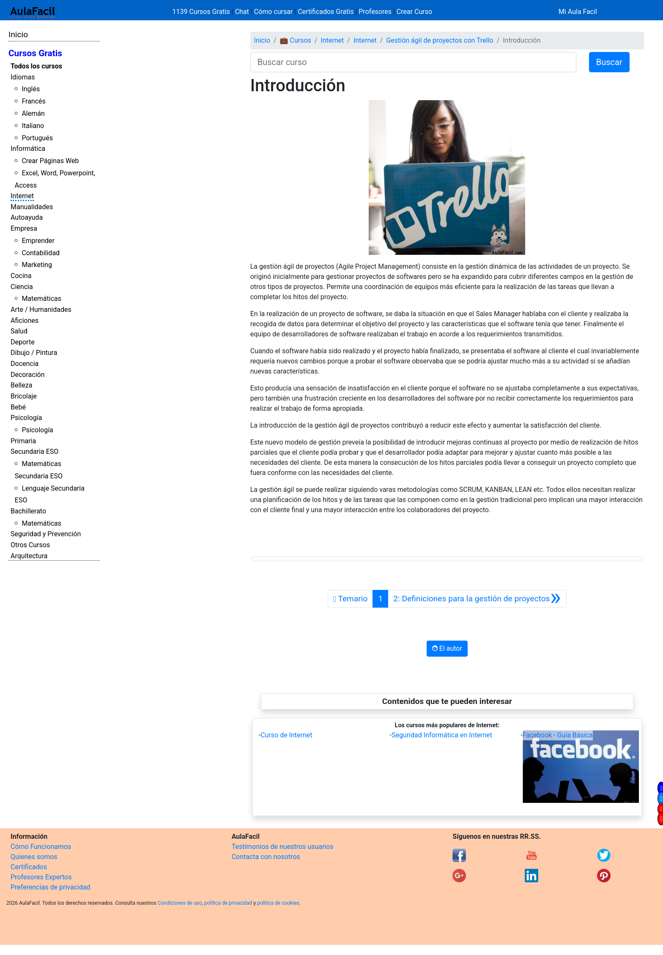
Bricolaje (24, 396)
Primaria (23, 441)
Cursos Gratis (35, 53)
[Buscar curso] (413, 62)
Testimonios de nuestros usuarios (283, 847)
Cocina (21, 276)
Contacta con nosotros (266, 857)
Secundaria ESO (34, 451)
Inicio (18, 34)
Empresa (24, 228)
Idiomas (23, 77)
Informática (28, 149)
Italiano (33, 126)
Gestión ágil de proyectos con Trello (439, 40)
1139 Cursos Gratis (202, 12)
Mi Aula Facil (578, 12)
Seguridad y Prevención (46, 534)
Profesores (375, 12)
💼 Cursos (295, 40)
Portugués (37, 138)
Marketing (37, 265)
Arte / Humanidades (41, 310)
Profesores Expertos (41, 877)
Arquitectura (29, 556)
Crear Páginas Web (50, 161)
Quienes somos (34, 857)
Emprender (38, 241)
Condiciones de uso (180, 903)
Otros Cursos (30, 545)
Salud (19, 331)
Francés (33, 101)
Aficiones (24, 321)
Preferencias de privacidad (50, 887)
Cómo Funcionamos (41, 847)
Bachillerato (28, 511)
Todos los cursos (36, 66)
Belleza (21, 385)
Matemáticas (41, 299)
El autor (447, 648)
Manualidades (32, 207)
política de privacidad (228, 903)
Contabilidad (41, 253)
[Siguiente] (477, 599)
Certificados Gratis (325, 12)
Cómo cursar (273, 12)
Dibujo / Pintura (34, 353)
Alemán (33, 113)
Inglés (31, 89)
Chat (242, 12)
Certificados (29, 867)
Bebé (18, 407)
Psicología (26, 418)
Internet (22, 196)
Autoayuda (27, 217)
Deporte (23, 342)
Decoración (28, 375)
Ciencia (22, 287)
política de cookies (278, 903)
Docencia (24, 364)
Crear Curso (414, 12)
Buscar (609, 62)
